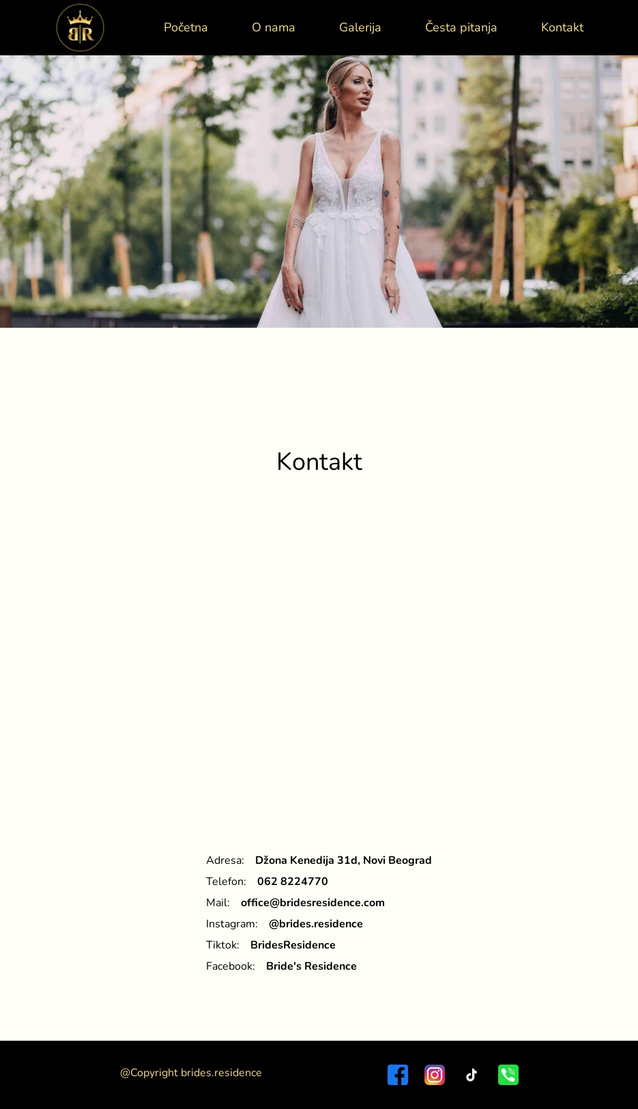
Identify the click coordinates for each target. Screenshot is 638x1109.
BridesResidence (293, 945)
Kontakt (562, 27)
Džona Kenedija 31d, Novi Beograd (343, 860)
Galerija (360, 27)
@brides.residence (316, 923)
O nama (273, 27)
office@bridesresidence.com (313, 902)
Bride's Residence (311, 966)
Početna (186, 27)
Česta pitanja (461, 27)
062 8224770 (292, 881)
